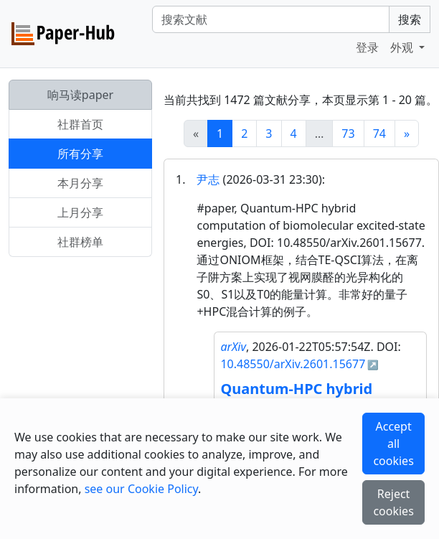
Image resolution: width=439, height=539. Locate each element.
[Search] (271, 19)
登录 (367, 47)
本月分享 (80, 183)
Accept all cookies (393, 443)
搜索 (409, 19)
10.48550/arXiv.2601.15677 (292, 364)
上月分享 (80, 212)
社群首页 (80, 124)
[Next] (407, 133)
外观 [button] (403, 47)
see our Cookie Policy (141, 489)
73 (347, 133)
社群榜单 (80, 242)
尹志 (208, 179)
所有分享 (80, 153)
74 (379, 133)
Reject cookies (393, 502)
